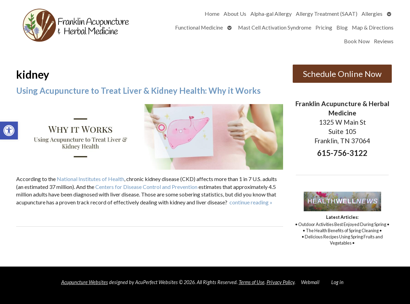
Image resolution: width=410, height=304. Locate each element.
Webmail (310, 282)
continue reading (250, 202)
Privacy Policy (280, 282)
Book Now (357, 41)
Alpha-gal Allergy (271, 13)
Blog (342, 27)
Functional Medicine (199, 27)
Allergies (372, 13)
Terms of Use (252, 282)
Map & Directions (372, 27)
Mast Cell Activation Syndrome (274, 27)
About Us (235, 13)
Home (212, 13)
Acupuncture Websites (84, 282)
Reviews (383, 41)
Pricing (323, 27)
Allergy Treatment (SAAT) (326, 13)
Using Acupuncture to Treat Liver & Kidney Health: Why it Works (138, 90)
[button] (9, 130)
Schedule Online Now (342, 74)
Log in (337, 282)
